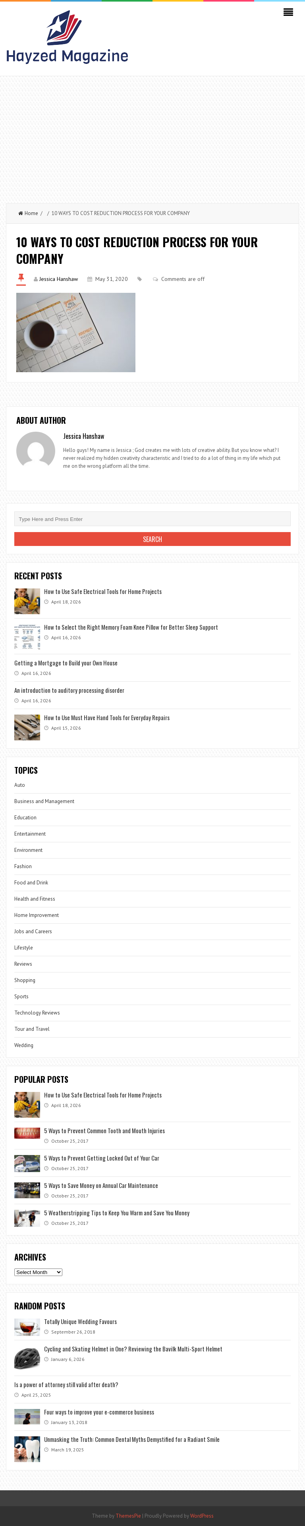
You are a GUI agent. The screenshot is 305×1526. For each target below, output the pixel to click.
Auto (19, 785)
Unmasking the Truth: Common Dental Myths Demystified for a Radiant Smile (132, 1439)
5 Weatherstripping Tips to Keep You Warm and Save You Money (116, 1212)
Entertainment (30, 833)
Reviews (23, 964)
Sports (21, 996)
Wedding (23, 1045)
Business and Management (44, 801)
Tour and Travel (32, 1029)
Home (28, 213)
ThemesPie (128, 1516)
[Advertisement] (152, 135)
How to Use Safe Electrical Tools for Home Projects (103, 591)
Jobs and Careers (33, 931)
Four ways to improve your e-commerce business (99, 1411)
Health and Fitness (34, 899)
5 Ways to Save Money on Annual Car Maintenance (101, 1185)
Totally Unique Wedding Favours (80, 1321)
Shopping (24, 980)
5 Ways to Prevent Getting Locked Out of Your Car (101, 1157)
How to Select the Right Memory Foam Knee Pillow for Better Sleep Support (131, 627)
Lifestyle (23, 947)
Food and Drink (31, 882)
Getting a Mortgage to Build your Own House (66, 662)
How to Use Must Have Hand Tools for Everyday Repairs (107, 717)
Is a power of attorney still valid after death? (66, 1384)
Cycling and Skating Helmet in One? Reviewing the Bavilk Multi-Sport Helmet (133, 1348)
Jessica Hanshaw (58, 279)
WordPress (202, 1516)
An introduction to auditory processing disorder (69, 690)
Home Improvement (36, 915)
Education (25, 817)
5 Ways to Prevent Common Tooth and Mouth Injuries (104, 1130)
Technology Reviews (37, 1012)
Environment (28, 850)
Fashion (23, 866)
